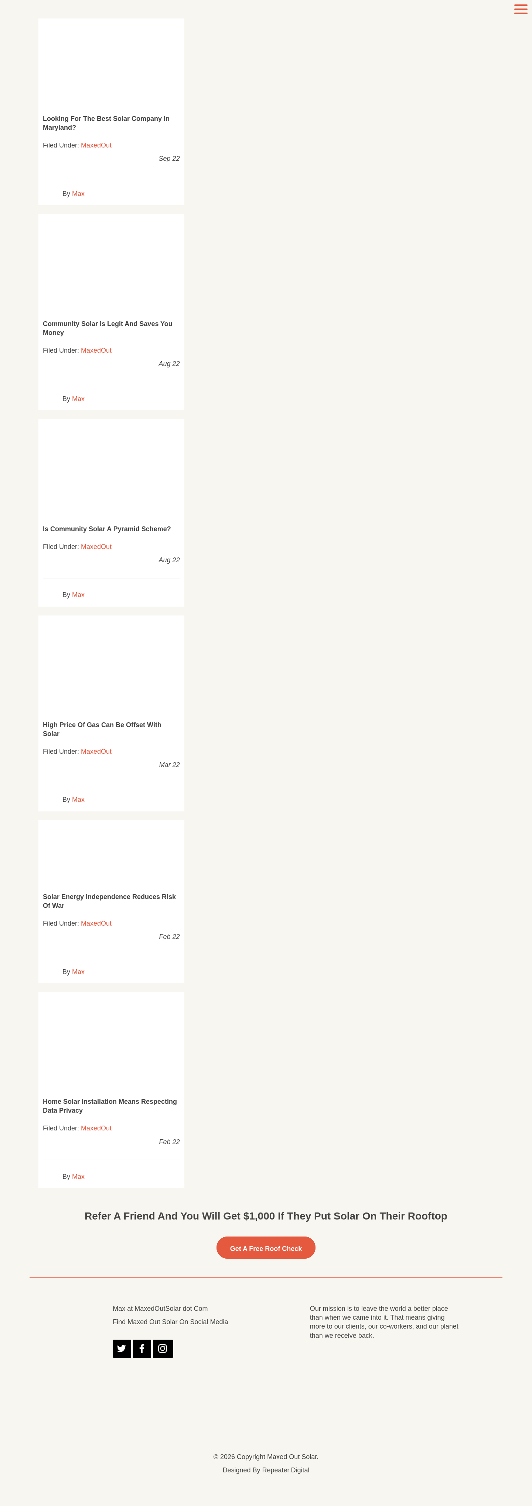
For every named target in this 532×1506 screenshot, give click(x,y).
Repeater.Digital (285, 1470)
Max (78, 193)
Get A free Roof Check (266, 1248)
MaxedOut (96, 145)
